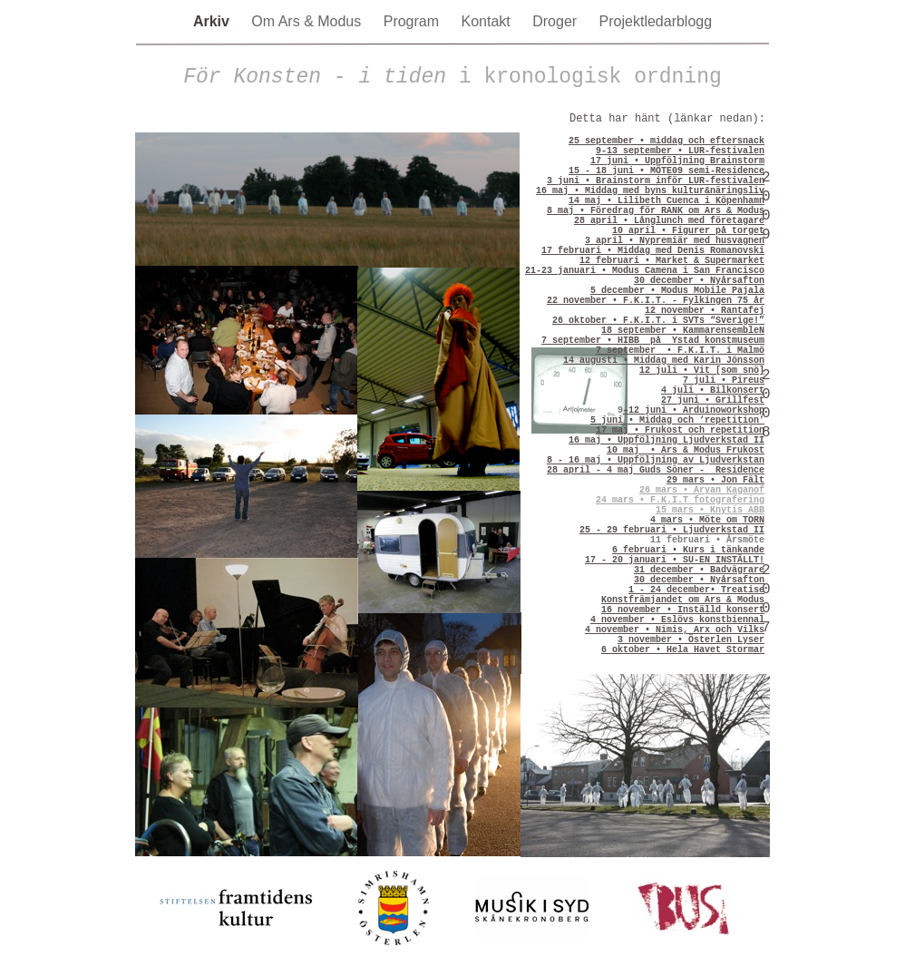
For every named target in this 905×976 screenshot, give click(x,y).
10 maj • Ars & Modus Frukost (685, 450)
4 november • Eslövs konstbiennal (677, 620)
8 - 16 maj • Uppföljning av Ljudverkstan (655, 460)
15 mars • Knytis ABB (710, 510)
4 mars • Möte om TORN (707, 520)
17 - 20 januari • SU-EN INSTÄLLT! (674, 560)
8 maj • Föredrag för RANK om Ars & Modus (655, 211)
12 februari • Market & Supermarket (671, 261)
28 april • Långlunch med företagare (669, 221)
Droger (556, 21)
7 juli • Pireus (723, 381)
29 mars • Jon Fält (715, 480)
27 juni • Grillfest (712, 400)
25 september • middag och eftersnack (666, 141)
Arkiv (213, 21)
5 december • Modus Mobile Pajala (677, 291)
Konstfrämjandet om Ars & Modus (682, 600)
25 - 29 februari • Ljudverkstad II (671, 530)
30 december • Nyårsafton (699, 281)
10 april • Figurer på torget (688, 231)
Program (413, 21)
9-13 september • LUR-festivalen (680, 151)
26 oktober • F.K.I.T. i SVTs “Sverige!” (658, 321)
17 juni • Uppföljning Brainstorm (677, 161)
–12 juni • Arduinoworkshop (693, 410)
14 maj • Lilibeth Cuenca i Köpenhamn (666, 201)
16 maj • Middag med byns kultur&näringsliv (650, 191)
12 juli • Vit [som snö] (701, 371)
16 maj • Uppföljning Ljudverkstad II (666, 440)
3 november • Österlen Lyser (691, 640)
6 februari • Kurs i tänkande (688, 550)
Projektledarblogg (656, 21)
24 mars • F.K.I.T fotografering (680, 500)
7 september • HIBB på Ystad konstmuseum (652, 341)
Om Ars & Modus (308, 21)
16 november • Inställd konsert (682, 610)
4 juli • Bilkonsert (712, 390)
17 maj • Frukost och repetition (680, 430)
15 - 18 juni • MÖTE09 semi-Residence (666, 171)
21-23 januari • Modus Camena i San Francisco (644, 271)
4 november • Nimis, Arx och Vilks (674, 630)
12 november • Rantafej (704, 311)
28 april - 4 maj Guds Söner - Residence (655, 470)
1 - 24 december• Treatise (696, 590)
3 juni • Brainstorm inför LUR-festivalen (655, 181)
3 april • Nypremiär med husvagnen (674, 241)
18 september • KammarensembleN (682, 331)
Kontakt (488, 21)
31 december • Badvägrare (699, 570)
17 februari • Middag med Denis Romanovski (652, 251)
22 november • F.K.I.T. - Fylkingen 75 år (655, 301)
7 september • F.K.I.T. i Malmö (680, 351)
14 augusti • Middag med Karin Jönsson (663, 361)
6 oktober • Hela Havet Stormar (682, 650)
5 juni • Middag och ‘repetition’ (677, 420)
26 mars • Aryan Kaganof (701, 490)
